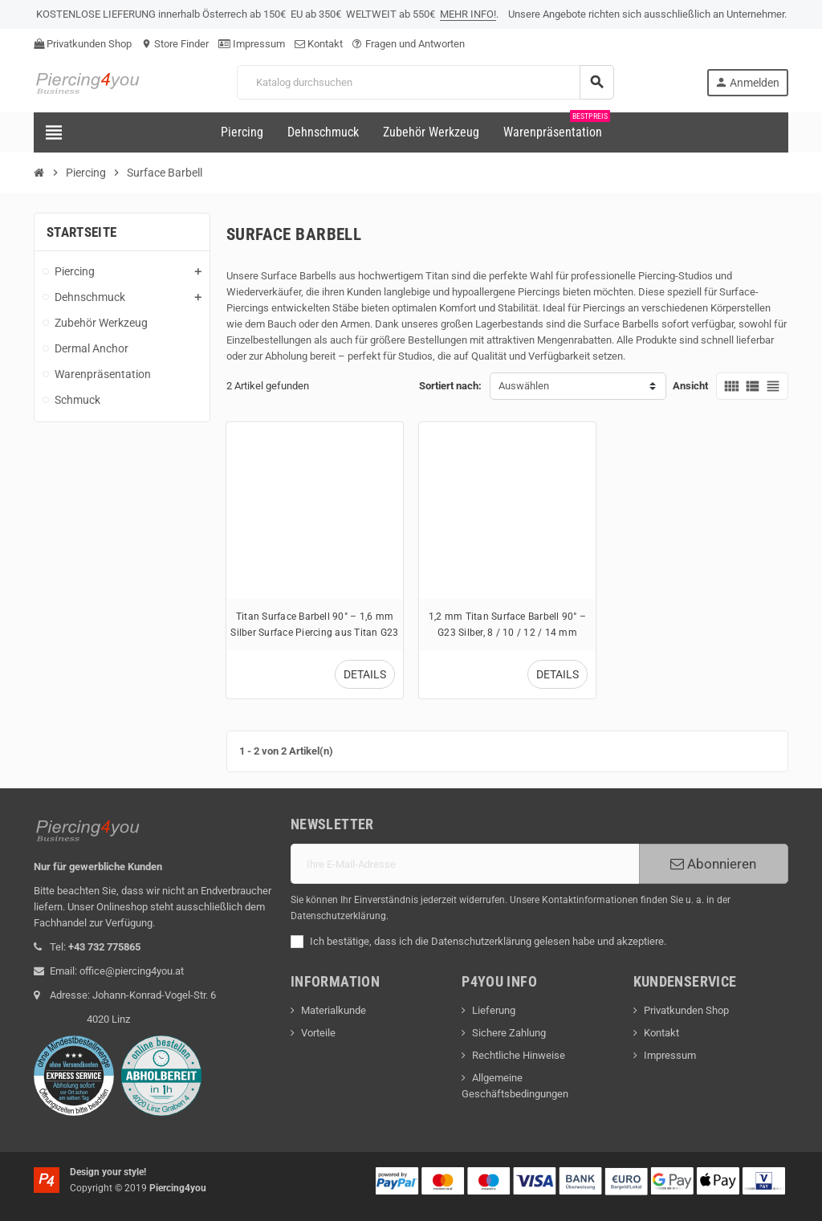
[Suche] (425, 82)
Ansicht (690, 386)
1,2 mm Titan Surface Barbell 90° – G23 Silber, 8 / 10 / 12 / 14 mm (507, 624)
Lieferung (493, 1010)
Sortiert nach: (450, 386)
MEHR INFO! (468, 14)
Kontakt (319, 44)
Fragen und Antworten (408, 44)
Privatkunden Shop (83, 44)
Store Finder (175, 44)
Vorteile (318, 1033)
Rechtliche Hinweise (518, 1055)
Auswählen (523, 386)
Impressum (251, 44)
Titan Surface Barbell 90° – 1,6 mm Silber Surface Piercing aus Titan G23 (314, 624)
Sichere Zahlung (509, 1033)
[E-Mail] (465, 864)
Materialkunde (333, 1010)
